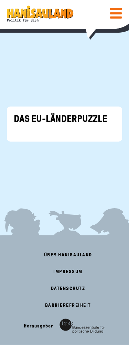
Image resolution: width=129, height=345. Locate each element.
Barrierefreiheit (68, 305)
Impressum (68, 271)
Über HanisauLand (68, 254)
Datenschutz (68, 288)
